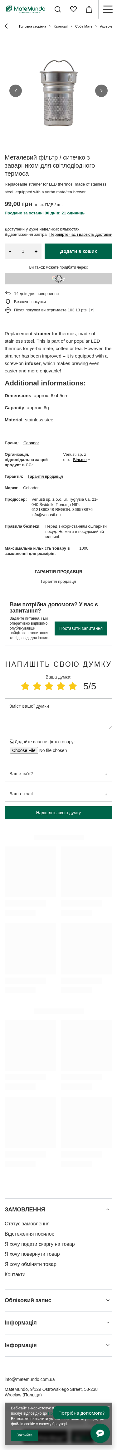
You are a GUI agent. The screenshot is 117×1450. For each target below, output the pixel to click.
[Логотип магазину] (26, 9)
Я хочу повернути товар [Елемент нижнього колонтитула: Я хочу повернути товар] (32, 1254)
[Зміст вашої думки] (58, 713)
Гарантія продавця (45, 476)
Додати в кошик (78, 251)
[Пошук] (58, 9)
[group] (58, 90)
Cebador (31, 443)
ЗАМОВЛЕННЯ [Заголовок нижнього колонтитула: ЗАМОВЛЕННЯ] (25, 1209)
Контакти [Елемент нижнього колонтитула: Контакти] (15, 1274)
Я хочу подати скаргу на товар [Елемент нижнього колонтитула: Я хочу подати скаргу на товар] (40, 1244)
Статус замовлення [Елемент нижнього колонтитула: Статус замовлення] (27, 1223)
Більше (79, 459)
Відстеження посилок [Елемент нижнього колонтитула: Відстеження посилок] (29, 1234)
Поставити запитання (81, 628)
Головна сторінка (32, 26)
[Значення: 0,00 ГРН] (89, 9)
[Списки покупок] (73, 9)
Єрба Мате (83, 26)
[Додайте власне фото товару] (51, 750)
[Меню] (107, 9)
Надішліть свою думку (58, 812)
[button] (15, 91)
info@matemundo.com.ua (30, 1379)
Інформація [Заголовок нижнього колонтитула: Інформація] (21, 1323)
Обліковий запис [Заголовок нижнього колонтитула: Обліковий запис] (28, 1300)
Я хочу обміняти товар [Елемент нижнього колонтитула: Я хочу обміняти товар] (30, 1264)
